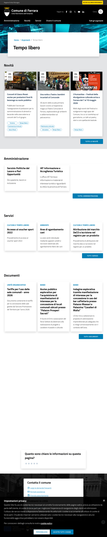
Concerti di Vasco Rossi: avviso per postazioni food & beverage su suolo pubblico (19, 97)
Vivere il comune (53, 20)
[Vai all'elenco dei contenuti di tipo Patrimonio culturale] (47, 126)
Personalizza (41, 532)
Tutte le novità (91, 141)
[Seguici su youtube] (78, 11)
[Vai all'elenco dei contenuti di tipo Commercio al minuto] (14, 126)
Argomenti (26, 40)
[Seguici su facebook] (65, 11)
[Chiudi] (104, 500)
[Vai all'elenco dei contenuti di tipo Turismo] (12, 123)
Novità (27, 20)
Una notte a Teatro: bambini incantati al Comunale (52, 96)
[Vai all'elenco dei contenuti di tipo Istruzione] (45, 129)
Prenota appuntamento (37, 495)
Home (16, 40)
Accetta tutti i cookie (62, 532)
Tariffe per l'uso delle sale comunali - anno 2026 (18, 292)
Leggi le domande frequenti (39, 488)
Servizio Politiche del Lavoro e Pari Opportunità (18, 171)
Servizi (38, 20)
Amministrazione (11, 20)
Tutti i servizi (92, 255)
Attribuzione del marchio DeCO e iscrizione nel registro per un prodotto (86, 232)
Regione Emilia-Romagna (11, 2)
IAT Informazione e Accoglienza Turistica (51, 169)
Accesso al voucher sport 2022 (20, 230)
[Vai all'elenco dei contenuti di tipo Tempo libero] (23, 123)
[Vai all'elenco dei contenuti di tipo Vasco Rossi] (12, 129)
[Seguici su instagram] (69, 11)
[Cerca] (100, 11)
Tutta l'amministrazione (88, 196)
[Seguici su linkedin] (82, 11)
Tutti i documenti (91, 336)
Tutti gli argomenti (96, 20)
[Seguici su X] (74, 11)
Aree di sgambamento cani (52, 230)
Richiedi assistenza (36, 491)
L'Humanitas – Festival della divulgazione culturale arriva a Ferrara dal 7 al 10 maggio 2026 (86, 99)
